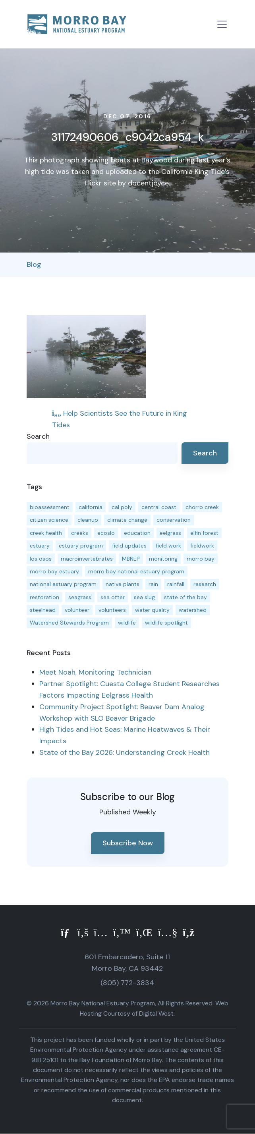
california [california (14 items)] (90, 507)
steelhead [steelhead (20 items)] (43, 609)
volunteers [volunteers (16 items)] (112, 609)
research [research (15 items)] (204, 584)
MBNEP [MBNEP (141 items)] (131, 558)
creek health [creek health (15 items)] (46, 532)
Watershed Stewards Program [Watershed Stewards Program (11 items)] (69, 622)
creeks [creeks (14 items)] (79, 532)
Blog (34, 264)
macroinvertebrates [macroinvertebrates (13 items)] (87, 558)
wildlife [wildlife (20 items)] (127, 622)
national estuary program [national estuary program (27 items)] (63, 584)
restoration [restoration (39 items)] (44, 597)
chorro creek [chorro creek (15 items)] (202, 507)
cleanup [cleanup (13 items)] (87, 519)
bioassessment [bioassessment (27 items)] (50, 507)
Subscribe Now (127, 843)
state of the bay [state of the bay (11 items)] (185, 597)
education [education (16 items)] (137, 532)
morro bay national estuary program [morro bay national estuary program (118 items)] (136, 571)
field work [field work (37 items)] (168, 545)
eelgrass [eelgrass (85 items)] (170, 532)
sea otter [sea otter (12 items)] (112, 597)
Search (38, 436)
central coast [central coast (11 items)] (158, 507)
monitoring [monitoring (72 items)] (163, 558)
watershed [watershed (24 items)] (193, 609)
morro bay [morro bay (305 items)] (200, 558)
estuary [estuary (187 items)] (40, 545)
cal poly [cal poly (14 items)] (122, 507)
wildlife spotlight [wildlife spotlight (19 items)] (166, 622)
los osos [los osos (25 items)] (41, 558)
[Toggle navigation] (222, 24)
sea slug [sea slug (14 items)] (144, 597)
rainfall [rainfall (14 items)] (175, 584)
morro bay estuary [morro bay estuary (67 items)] (54, 571)
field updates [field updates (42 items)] (129, 545)
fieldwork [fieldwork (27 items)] (202, 545)
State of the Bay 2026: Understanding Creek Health (124, 752)
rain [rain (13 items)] (153, 584)
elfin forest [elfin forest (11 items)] (204, 532)
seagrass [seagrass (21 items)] (79, 597)
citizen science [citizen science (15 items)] (49, 519)
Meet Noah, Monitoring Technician (95, 672)
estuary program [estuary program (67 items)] (81, 545)
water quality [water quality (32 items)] (152, 609)
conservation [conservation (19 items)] (173, 519)
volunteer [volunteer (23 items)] (77, 609)
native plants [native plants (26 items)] (122, 584)
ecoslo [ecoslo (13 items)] (106, 532)
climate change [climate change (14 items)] (127, 519)
